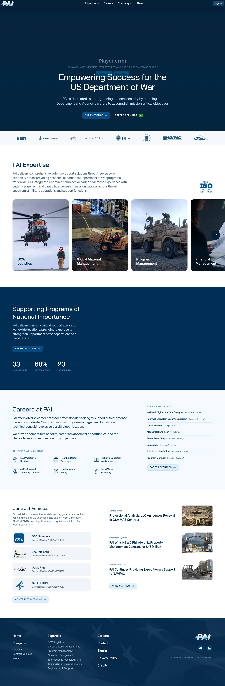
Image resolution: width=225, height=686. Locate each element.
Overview (17, 650)
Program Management (60, 651)
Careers (103, 635)
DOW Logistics (56, 642)
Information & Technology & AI (64, 660)
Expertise (54, 635)
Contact (103, 643)
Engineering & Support (60, 668)
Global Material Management (64, 647)
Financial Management (60, 655)
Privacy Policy (107, 658)
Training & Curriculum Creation (65, 664)
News (15, 658)
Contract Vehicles (22, 654)
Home (16, 635)
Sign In (218, 3)
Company (19, 643)
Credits (103, 665)
